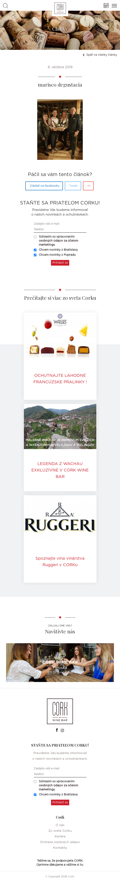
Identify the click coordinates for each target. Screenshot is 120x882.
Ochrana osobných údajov (60, 842)
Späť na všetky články (100, 54)
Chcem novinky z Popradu (55, 254)
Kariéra (60, 836)
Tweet (73, 185)
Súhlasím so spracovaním (56, 240)
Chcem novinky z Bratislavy (56, 249)
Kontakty (60, 847)
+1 (88, 185)
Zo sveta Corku (60, 830)
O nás (60, 825)
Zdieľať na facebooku (44, 185)
